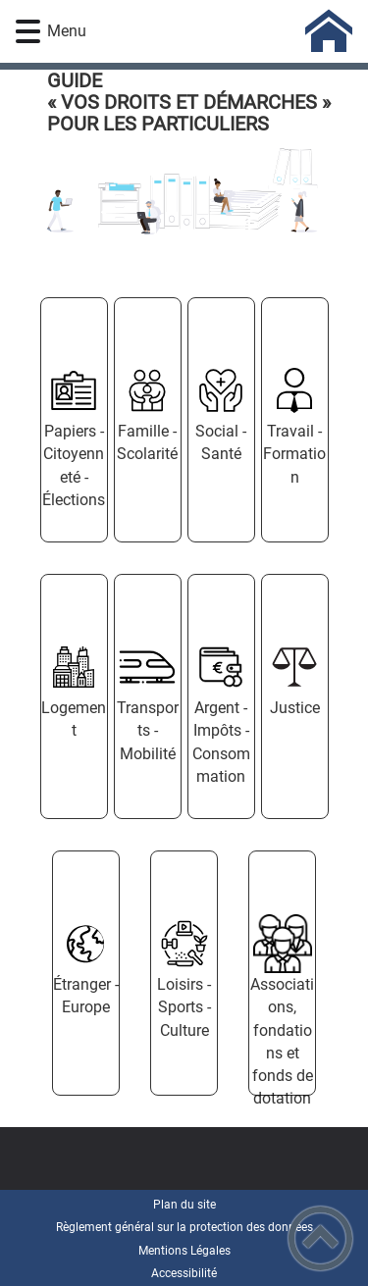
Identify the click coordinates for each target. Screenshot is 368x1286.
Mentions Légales (184, 1251)
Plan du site (184, 1204)
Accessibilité (184, 1273)
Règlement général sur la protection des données (184, 1227)
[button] (28, 32)
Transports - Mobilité (148, 730)
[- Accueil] (213, 31)
